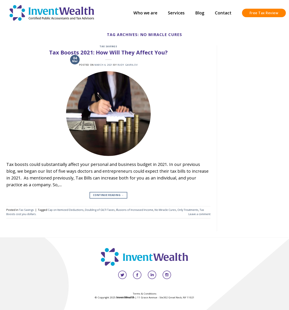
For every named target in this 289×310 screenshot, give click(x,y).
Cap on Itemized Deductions (66, 210)
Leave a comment (199, 214)
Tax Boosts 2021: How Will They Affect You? (108, 52)
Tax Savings (108, 46)
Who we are (145, 13)
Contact (223, 13)
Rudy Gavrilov (128, 64)
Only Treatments (187, 210)
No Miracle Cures (165, 210)
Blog (199, 13)
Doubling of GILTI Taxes (100, 210)
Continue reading (108, 195)
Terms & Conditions (144, 293)
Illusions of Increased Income (134, 210)
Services (176, 13)
